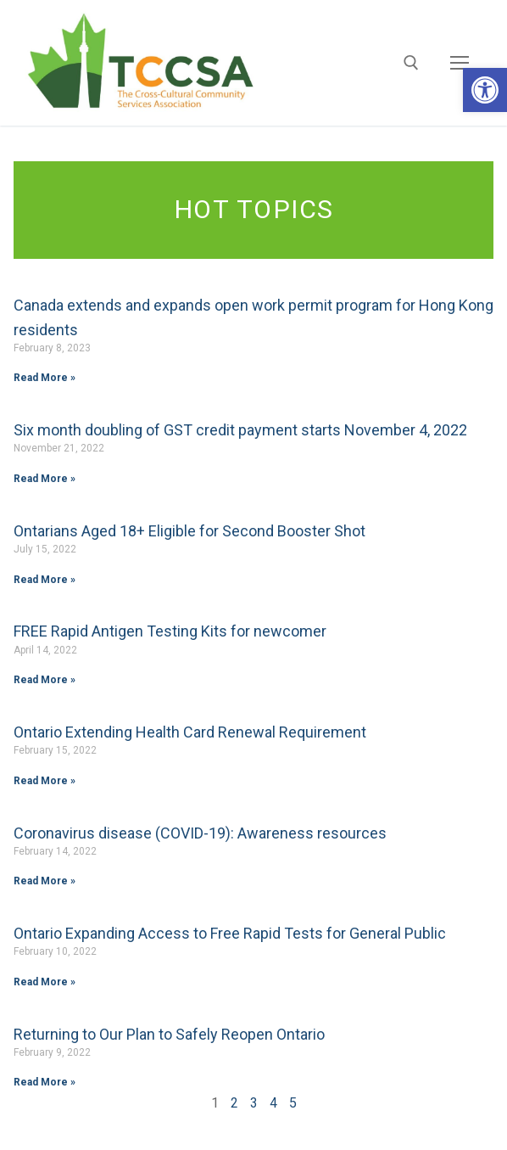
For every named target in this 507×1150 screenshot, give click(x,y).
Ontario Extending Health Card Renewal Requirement (190, 732)
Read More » (44, 378)
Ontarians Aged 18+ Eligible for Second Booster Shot (189, 531)
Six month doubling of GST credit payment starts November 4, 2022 (240, 430)
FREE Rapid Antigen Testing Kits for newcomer (170, 631)
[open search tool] (411, 62)
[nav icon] (459, 63)
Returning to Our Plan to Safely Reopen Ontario (169, 1034)
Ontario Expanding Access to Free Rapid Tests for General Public (230, 933)
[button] (485, 90)
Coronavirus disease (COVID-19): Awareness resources (200, 833)
